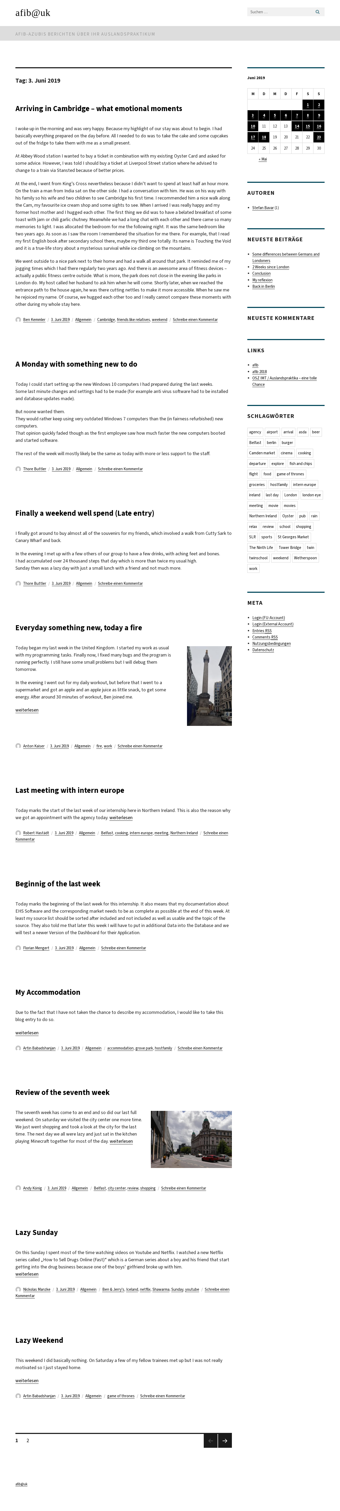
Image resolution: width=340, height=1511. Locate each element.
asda (304, 432)
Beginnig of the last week (73, 896)
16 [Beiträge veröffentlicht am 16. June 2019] (319, 126)
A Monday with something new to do (99, 376)
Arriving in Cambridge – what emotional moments (108, 114)
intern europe (141, 846)
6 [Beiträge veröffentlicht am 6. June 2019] (286, 115)
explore (278, 464)
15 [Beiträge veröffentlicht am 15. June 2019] (308, 126)
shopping (148, 1201)
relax (253, 528)
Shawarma (160, 1302)
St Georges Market (294, 538)
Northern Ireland (184, 846)
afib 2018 (259, 372)
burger (288, 443)
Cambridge (106, 332)
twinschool (258, 560)
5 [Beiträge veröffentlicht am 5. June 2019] (275, 115)
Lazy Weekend (48, 1352)
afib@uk (32, 12)
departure (257, 464)
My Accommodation (61, 1004)
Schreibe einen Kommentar (195, 332)
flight (253, 475)
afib (255, 365)
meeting (161, 846)
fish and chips (301, 464)
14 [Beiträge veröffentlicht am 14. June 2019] (297, 126)
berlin (272, 443)
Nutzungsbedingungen (271, 646)
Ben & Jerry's (113, 1302)
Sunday (177, 1302)
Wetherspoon (306, 560)
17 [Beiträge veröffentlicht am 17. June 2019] (253, 137)
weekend (159, 332)
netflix (145, 1302)
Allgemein (83, 332)
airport (272, 432)
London (291, 496)
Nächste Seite (225, 1460)
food (268, 475)
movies (315, 507)
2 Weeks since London (270, 267)
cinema (287, 453)
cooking (121, 846)
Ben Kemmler (34, 332)
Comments (265, 640)
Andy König (32, 1201)
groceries (257, 485)
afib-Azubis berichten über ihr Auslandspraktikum (85, 34)
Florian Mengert (36, 961)
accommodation (120, 1061)
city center (117, 1201)
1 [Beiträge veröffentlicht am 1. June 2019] (308, 104)
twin (311, 549)
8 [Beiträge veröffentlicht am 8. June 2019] (308, 115)
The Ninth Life (261, 549)
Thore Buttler (34, 482)
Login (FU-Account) (268, 620)
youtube (192, 1302)
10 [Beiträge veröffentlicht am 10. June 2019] (253, 126)
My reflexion (262, 280)
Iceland (132, 1302)
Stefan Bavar (263, 208)
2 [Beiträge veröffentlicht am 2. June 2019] (319, 104)
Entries (262, 633)
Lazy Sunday (44, 1244)
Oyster (288, 517)
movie (298, 507)
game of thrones (121, 1409)
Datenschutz (263, 652)
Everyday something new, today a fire (103, 640)
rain (316, 517)
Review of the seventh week (80, 1104)
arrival (289, 432)
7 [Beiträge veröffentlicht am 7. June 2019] (297, 115)
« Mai (263, 159)
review (133, 1201)
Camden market (262, 453)
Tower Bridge (290, 549)
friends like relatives (133, 332)
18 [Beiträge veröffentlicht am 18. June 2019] (264, 137)
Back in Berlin (263, 287)
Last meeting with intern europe (90, 802)
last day (272, 496)
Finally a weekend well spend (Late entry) (112, 525)
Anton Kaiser (34, 759)
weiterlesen (27, 723)
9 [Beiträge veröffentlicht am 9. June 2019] (319, 115)
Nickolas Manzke (36, 1302)
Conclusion (261, 274)
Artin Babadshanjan (39, 1061)
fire (99, 759)
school (285, 528)
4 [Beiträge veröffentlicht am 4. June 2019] (264, 115)
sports (267, 538)
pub (303, 517)
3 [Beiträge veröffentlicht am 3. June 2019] (253, 115)
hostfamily (163, 1061)
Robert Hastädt (36, 846)
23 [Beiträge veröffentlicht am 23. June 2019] (319, 137)
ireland (255, 496)
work (108, 759)
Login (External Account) (273, 626)
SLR (252, 538)
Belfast (107, 846)
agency (255, 432)
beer (317, 432)
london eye (258, 507)
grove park (144, 1061)
